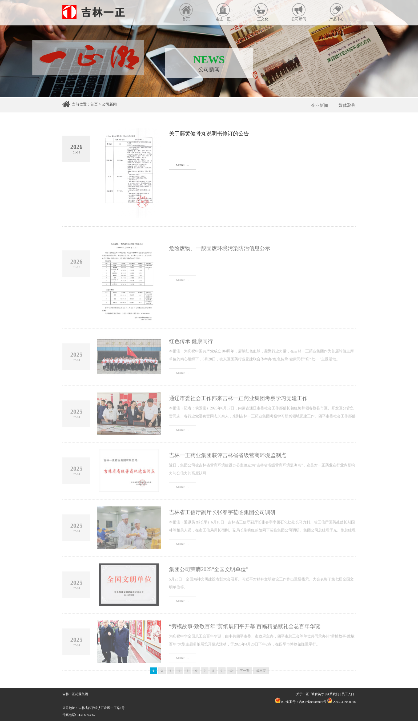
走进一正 (223, 12)
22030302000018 (341, 702)
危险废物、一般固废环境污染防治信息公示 (219, 259)
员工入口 (347, 694)
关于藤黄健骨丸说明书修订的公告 (209, 136)
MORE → (182, 167)
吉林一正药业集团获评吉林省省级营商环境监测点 (227, 466)
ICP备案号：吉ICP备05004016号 (303, 702)
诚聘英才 (317, 694)
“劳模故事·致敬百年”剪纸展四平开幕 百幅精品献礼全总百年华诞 (244, 637)
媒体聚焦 (347, 105)
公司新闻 (298, 12)
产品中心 (336, 12)
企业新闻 (319, 105)
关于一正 (302, 694)
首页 (186, 12)
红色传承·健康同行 (191, 352)
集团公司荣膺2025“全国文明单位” (208, 580)
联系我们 (332, 694)
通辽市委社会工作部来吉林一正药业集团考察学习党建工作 (238, 409)
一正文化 (261, 12)
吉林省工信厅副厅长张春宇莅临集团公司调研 (222, 523)
